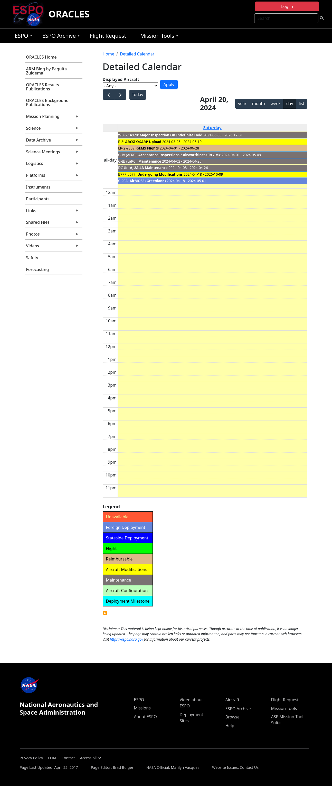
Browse (232, 717)
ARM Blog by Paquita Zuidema (46, 71)
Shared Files (52, 223)
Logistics (52, 165)
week (276, 103)
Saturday (212, 127)
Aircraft (232, 700)
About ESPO (145, 716)
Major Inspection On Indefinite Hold (171, 135)
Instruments (38, 187)
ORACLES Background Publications (47, 102)
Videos (52, 247)
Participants (37, 199)
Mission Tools (158, 36)
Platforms (52, 176)
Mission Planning (52, 118)
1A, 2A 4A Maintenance (148, 167)
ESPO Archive (60, 36)
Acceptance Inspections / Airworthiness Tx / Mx (179, 154)
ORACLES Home (41, 57)
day (289, 103)
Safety (32, 257)
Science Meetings (52, 153)
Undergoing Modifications (160, 174)
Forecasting (37, 269)
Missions (142, 708)
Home (109, 54)
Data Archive (52, 141)
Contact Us (249, 767)
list (301, 103)
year (242, 103)
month (258, 103)
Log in (287, 6)
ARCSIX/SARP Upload (143, 141)
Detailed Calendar (137, 54)
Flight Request (108, 35)
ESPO (22, 36)
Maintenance (149, 161)
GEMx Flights (147, 148)
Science (52, 129)
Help (229, 725)
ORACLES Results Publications (42, 87)
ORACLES (69, 14)
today (137, 94)
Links (52, 212)
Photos (52, 235)
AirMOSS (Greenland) (147, 180)
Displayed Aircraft (121, 79)
